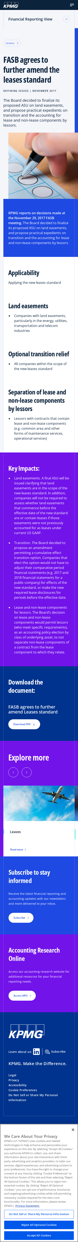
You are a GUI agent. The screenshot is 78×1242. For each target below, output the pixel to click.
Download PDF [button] (24, 724)
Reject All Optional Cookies (39, 1225)
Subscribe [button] (19, 917)
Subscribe (55, 1052)
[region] (39, 1183)
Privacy (14, 1080)
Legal (12, 1075)
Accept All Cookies (39, 1235)
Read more (18, 849)
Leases (12, 43)
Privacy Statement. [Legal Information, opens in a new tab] (27, 1206)
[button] (72, 5)
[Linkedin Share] (36, 1051)
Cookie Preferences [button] (23, 1090)
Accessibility (18, 1085)
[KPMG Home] (11, 5)
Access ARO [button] (20, 995)
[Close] (73, 1129)
